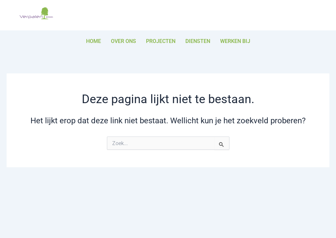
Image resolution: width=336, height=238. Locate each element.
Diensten (197, 41)
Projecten (160, 41)
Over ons (123, 41)
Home (93, 41)
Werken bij (235, 41)
